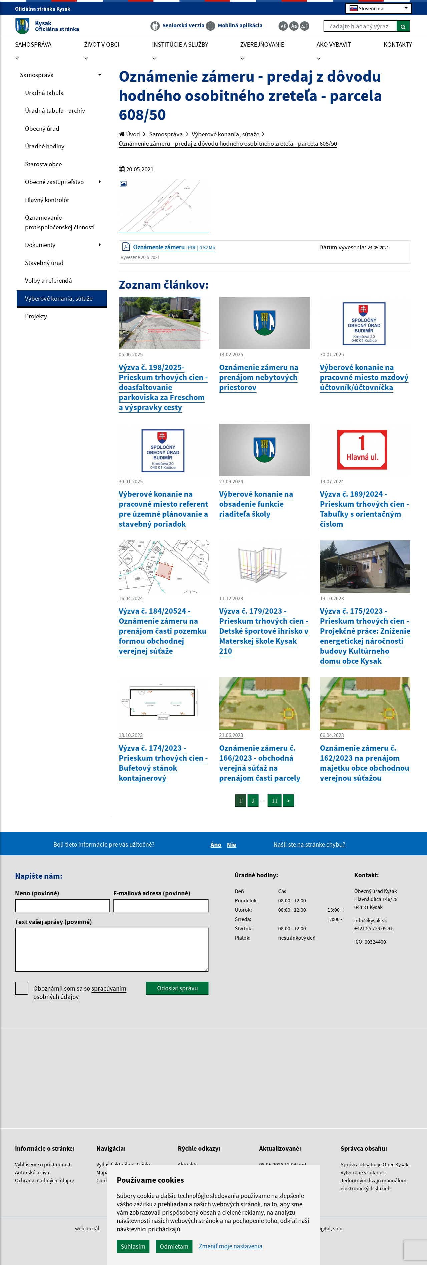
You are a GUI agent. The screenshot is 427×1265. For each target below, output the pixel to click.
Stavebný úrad (44, 263)
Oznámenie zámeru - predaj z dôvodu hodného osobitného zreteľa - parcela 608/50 (228, 143)
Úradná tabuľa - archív (55, 110)
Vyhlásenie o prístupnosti (43, 1164)
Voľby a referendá (48, 280)
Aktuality (187, 1164)
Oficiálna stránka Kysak (45, 8)
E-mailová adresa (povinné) (151, 893)
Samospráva (37, 75)
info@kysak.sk (370, 920)
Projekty (36, 316)
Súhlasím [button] (133, 1246)
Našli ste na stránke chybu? (309, 844)
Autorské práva (32, 1172)
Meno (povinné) (37, 893)
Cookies (105, 1180)
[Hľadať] (403, 26)
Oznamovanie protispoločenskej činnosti (60, 222)
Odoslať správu (177, 988)
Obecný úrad (42, 128)
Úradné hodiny (44, 146)
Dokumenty (40, 245)
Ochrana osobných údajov (44, 1180)
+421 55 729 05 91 (373, 928)
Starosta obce (43, 164)
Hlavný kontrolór (47, 200)
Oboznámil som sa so (79, 992)
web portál (87, 1228)
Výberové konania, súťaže (58, 298)
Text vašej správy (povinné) (53, 922)
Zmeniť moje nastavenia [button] (231, 1246)
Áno (217, 845)
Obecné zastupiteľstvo (54, 182)
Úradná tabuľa (44, 93)
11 (275, 801)
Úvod (129, 134)
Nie (232, 845)
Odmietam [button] (174, 1246)
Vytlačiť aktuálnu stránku (124, 1164)
